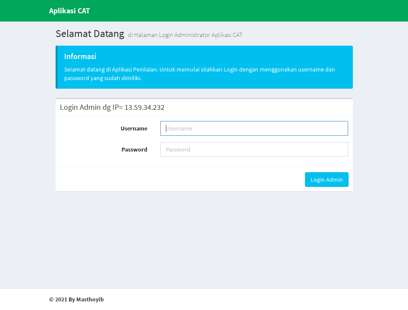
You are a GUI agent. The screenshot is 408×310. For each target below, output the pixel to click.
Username (134, 128)
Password (134, 149)
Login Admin (327, 179)
